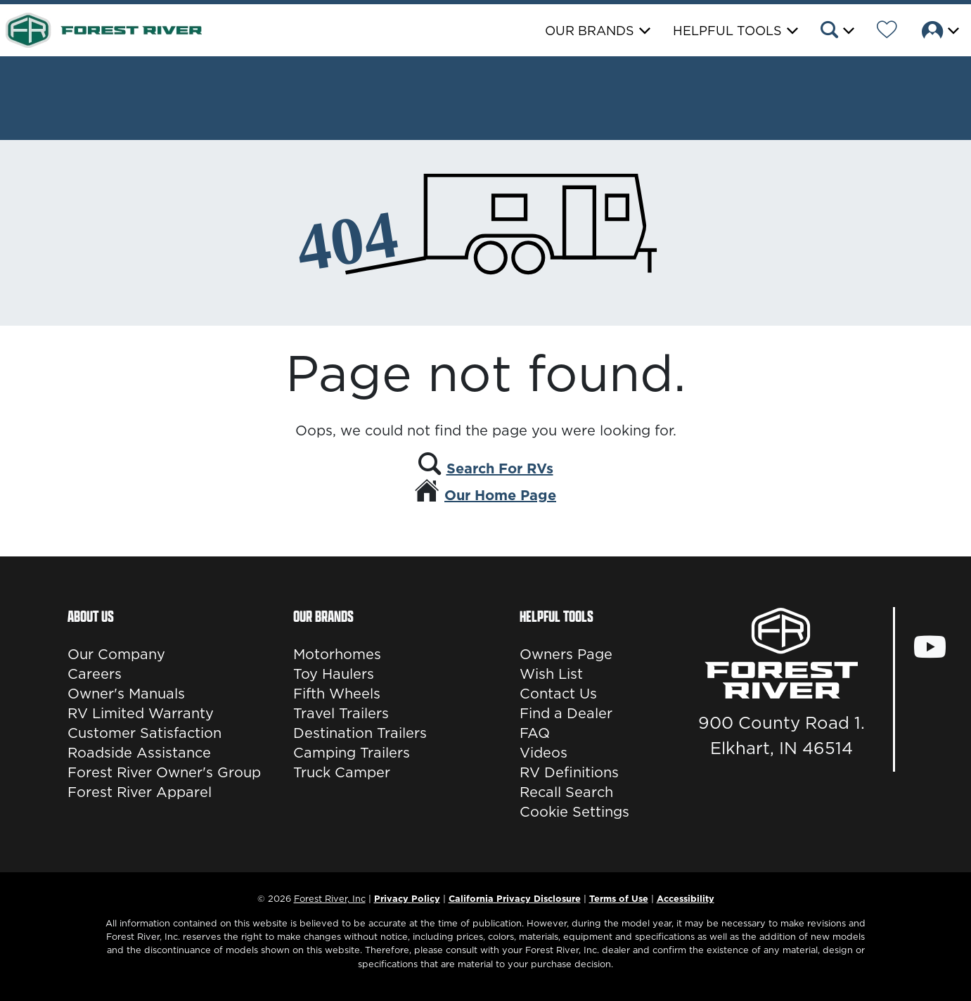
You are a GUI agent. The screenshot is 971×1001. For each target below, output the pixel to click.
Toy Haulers (333, 674)
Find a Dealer (566, 713)
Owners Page (566, 654)
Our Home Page (500, 495)
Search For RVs (499, 468)
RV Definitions (569, 772)
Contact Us (558, 693)
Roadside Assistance (139, 753)
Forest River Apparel (139, 792)
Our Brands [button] (589, 30)
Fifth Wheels (336, 693)
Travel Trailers (341, 713)
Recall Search (566, 792)
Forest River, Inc (330, 898)
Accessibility (685, 898)
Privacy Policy (407, 898)
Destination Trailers (360, 733)
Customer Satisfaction (144, 733)
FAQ (535, 733)
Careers (94, 674)
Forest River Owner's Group (164, 772)
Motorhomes (337, 654)
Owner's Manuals (126, 693)
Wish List (551, 674)
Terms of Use (618, 898)
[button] (836, 32)
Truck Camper (341, 772)
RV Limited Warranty (140, 713)
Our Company (116, 654)
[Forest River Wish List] (887, 32)
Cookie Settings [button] (574, 812)
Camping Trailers (351, 753)
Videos (543, 753)
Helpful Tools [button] (727, 30)
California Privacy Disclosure (515, 898)
